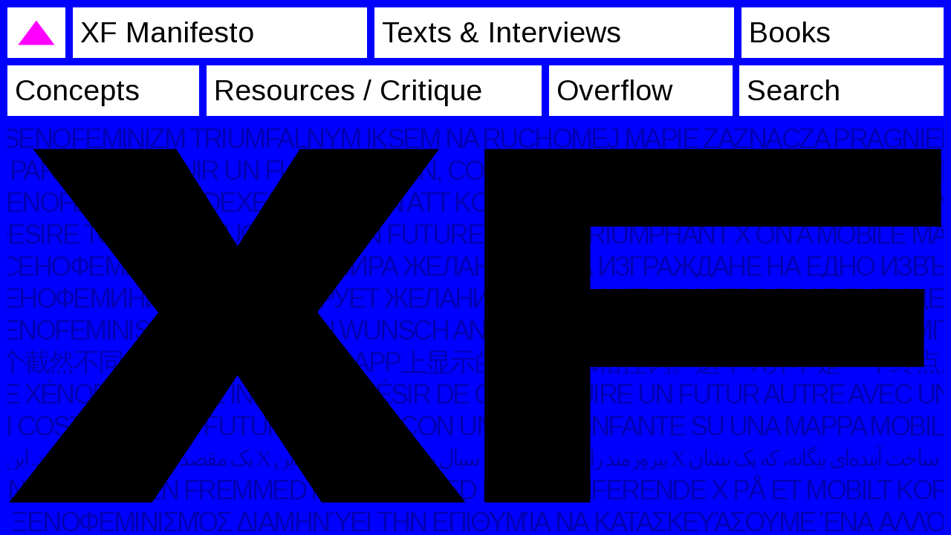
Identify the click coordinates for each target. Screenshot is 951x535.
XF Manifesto (167, 32)
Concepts (77, 90)
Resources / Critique (348, 90)
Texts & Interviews (501, 32)
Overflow (614, 90)
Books (790, 32)
